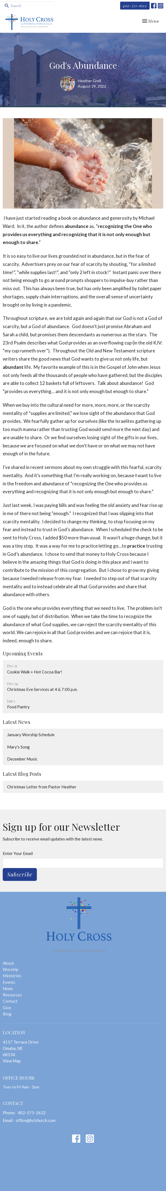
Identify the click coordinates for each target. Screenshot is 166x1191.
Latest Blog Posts (22, 774)
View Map (12, 1060)
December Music (22, 758)
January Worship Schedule (31, 734)
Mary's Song (18, 746)
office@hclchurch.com (35, 1120)
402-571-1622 (135, 5)
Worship (10, 969)
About (8, 963)
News (8, 988)
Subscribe (19, 874)
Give (7, 1007)
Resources (12, 994)
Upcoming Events (23, 653)
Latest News (16, 722)
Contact (10, 1001)
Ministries (12, 975)
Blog (7, 1013)
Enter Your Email (18, 853)
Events (9, 982)
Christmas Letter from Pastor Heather (41, 786)
